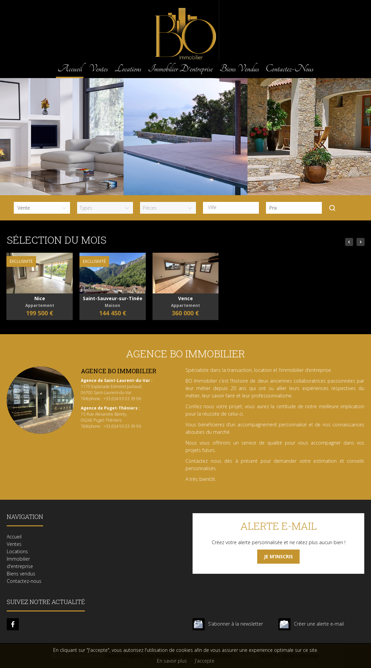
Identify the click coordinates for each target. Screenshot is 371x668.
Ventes (98, 68)
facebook (13, 624)
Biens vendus (239, 68)
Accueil (70, 68)
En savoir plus (172, 661)
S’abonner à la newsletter (235, 624)
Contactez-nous (289, 68)
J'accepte (204, 661)
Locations (127, 68)
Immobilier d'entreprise (180, 68)
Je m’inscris (278, 556)
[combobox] (231, 208)
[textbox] (232, 207)
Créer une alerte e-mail (319, 624)
